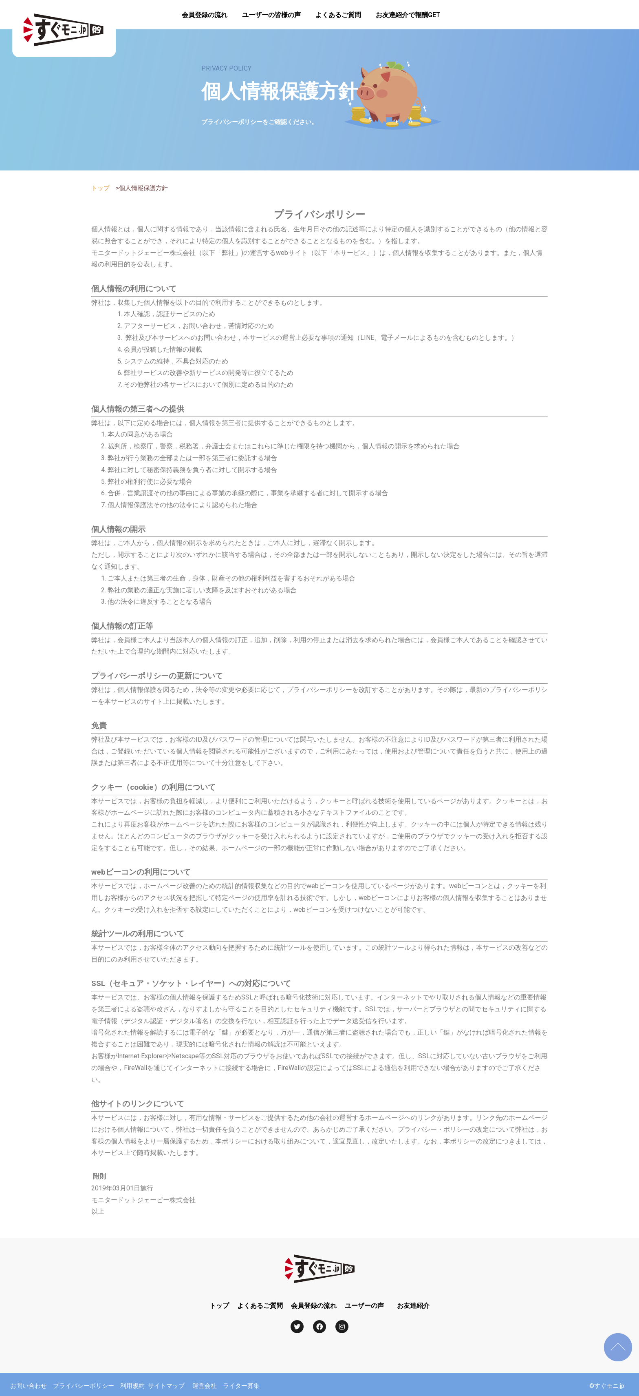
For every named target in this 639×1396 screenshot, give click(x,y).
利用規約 (132, 1385)
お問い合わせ (28, 1385)
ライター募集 (241, 1385)
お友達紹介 (413, 1306)
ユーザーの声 (364, 1306)
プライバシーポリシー (86, 1385)
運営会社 (204, 1385)
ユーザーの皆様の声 (271, 15)
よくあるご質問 (338, 15)
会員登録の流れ (204, 15)
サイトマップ (166, 1385)
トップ (100, 188)
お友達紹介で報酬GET (408, 15)
